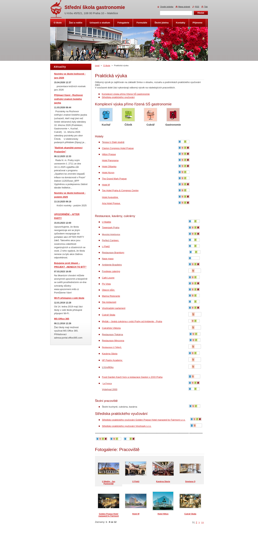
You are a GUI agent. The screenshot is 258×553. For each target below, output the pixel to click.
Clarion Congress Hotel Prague (118, 148)
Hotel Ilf (106, 184)
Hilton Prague (109, 154)
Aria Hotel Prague (111, 203)
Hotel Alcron (108, 172)
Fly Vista (106, 283)
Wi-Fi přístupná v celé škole (69, 298)
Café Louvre (108, 277)
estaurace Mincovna (114, 340)
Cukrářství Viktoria (111, 328)
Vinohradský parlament (113, 308)
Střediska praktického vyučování (118, 97)
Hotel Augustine (110, 197)
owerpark (108, 227)
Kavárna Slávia (109, 353)
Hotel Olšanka (109, 166)
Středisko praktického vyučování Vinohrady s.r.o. (126, 426)
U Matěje (106, 222)
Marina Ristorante (111, 296)
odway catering (111, 271)
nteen (112, 240)
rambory (120, 252)
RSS (197, 7)
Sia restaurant (109, 302)
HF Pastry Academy (112, 360)
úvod (97, 65)
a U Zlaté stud (113, 142)
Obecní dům (108, 290)
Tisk (206, 7)
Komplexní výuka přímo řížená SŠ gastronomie (126, 94)
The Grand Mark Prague (114, 178)
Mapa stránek (184, 7)
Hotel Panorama (110, 160)
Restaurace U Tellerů (112, 347)
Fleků (107, 246)
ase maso (108, 258)
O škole (106, 65)
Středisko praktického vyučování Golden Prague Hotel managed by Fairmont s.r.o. (143, 419)
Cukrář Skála (108, 314)
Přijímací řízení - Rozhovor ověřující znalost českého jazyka (68, 99)
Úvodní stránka (166, 7)
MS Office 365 (61, 318)
